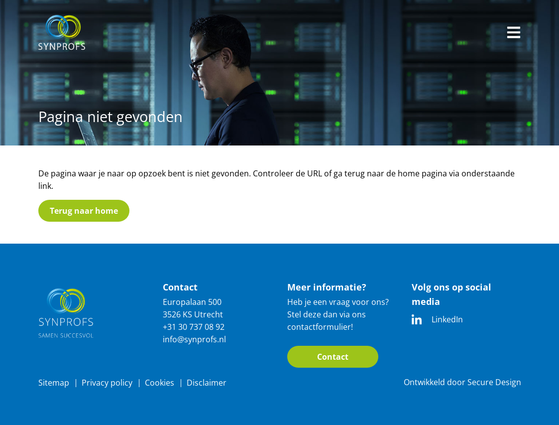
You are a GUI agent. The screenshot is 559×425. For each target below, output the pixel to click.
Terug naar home (84, 210)
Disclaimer (206, 382)
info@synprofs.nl (194, 339)
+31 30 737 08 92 (193, 326)
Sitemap (53, 382)
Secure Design (494, 382)
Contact (332, 356)
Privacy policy (107, 382)
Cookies (159, 382)
